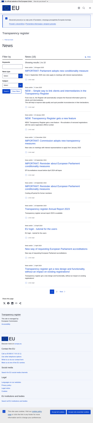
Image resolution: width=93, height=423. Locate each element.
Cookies (4, 391)
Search (6, 91)
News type (6, 71)
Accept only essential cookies (78, 412)
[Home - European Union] (10, 8)
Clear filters (16, 91)
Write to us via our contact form (12, 359)
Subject (5, 81)
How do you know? (41, 1)
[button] (4, 303)
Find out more (9, 40)
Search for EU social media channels (15, 372)
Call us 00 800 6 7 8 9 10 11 (11, 354)
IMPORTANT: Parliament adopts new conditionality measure (56, 70)
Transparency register (11, 314)
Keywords (6, 62)
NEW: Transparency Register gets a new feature (50, 118)
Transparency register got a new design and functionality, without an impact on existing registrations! (55, 270)
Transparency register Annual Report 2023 (47, 209)
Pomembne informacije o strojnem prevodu (41, 24)
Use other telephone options (11, 357)
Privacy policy (6, 385)
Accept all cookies (58, 412)
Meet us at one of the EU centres (13, 362)
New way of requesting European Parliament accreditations (56, 249)
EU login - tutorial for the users (41, 229)
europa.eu (18, 344)
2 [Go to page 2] (56, 292)
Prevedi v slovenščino (16, 24)
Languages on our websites (11, 382)
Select (6, 76)
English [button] (79, 8)
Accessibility (6, 324)
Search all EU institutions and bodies (14, 401)
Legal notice (6, 388)
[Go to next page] (62, 292)
